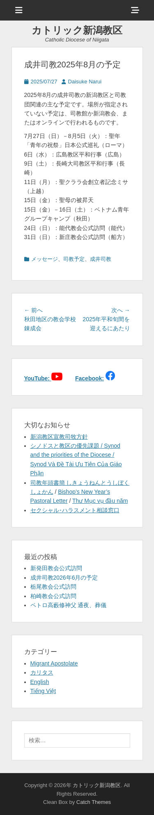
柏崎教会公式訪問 (53, 596)
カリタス (41, 672)
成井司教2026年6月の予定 (64, 577)
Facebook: (89, 378)
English (39, 682)
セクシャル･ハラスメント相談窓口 (75, 510)
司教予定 (74, 259)
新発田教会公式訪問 (56, 568)
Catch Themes (93, 802)
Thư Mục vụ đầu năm (100, 500)
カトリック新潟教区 (77, 30)
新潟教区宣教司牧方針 (59, 436)
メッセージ (44, 259)
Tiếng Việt (43, 691)
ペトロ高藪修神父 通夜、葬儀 (68, 605)
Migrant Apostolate (54, 663)
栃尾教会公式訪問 (53, 586)
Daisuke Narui (85, 81)
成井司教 (100, 259)
